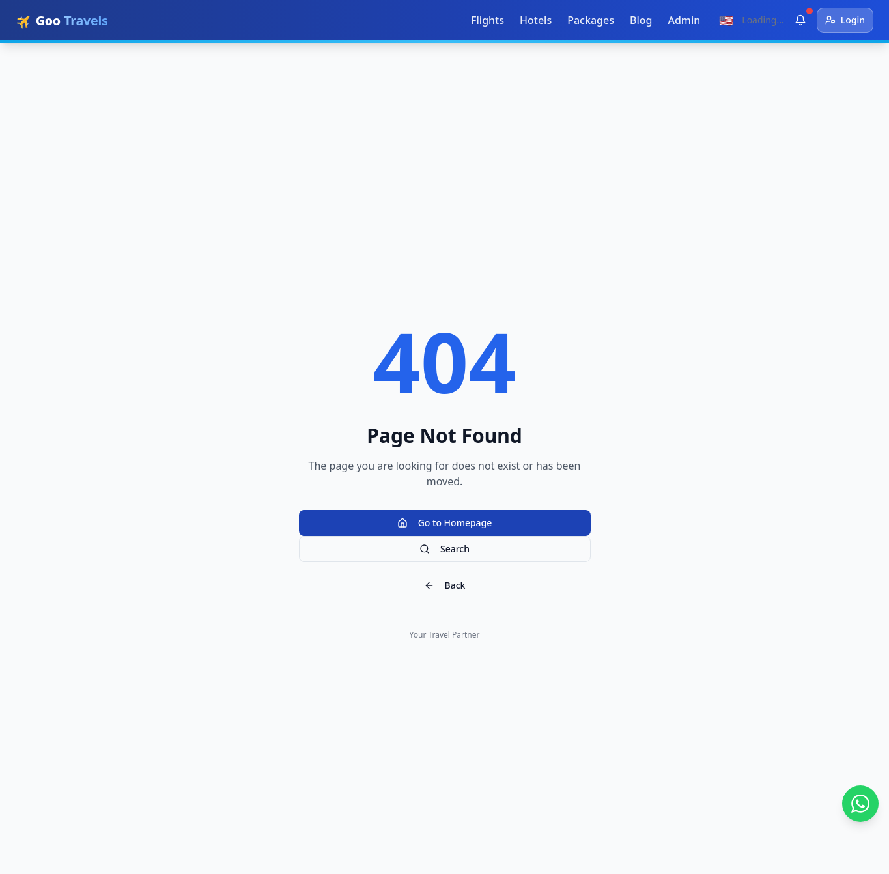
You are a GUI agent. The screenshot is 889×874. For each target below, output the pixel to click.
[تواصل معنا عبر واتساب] (860, 803)
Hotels (536, 20)
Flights (487, 20)
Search (444, 549)
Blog (641, 20)
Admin (684, 20)
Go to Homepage (444, 522)
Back (445, 585)
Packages (590, 20)
